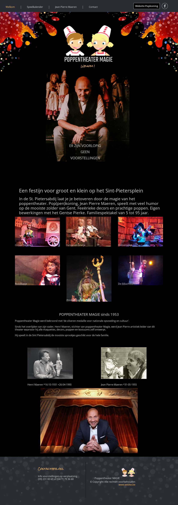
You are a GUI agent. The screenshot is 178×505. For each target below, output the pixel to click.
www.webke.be (127, 484)
